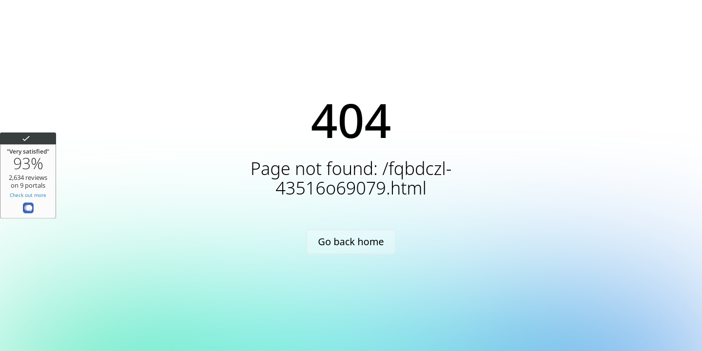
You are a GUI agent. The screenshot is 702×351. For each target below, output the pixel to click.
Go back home (351, 241)
